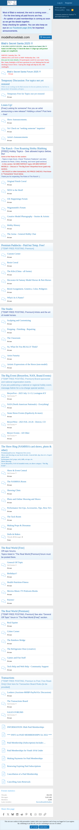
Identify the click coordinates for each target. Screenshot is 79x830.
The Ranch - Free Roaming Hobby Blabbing (24, 148)
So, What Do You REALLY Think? (22, 347)
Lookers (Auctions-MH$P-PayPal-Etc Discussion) (29, 692)
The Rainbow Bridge (16, 640)
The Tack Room (14, 516)
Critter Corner (13, 631)
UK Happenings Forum (17, 199)
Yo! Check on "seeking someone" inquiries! (26, 128)
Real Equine (12, 622)
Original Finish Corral (16, 181)
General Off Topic (15, 562)
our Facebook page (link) (20, 28)
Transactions (7, 677)
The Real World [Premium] (15, 611)
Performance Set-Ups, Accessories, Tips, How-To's (29, 508)
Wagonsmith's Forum (16, 207)
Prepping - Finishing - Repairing (21, 329)
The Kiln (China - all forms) (19, 271)
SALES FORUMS (15, 712)
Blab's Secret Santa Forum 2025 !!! (24, 72)
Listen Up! (6, 105)
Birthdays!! (12, 573)
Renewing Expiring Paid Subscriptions (24, 766)
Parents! (10, 600)
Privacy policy (59, 10)
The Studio (7, 309)
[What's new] (76, 3)
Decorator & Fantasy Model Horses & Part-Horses (29, 280)
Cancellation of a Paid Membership (22, 774)
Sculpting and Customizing (19, 320)
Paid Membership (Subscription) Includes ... (26, 743)
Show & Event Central (17, 470)
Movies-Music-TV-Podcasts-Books (22, 591)
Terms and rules (60, 8)
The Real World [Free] (12, 547)
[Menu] (4, 2)
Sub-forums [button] (11, 396)
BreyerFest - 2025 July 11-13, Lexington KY (26, 393)
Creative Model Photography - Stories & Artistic (28, 216)
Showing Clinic (14, 490)
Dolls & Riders (13, 534)
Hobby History (13, 225)
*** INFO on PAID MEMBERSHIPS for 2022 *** (29, 735)
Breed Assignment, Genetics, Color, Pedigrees (27, 289)
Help (68, 10)
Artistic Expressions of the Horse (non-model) (27, 364)
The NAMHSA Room (16, 481)
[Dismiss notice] (49, 9)
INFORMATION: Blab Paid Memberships (25, 727)
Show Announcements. (17, 119)
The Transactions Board (17, 701)
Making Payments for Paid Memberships (25, 758)
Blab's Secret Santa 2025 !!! (17, 43)
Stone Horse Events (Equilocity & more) (24, 413)
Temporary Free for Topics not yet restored (25, 94)
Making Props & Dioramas (19, 525)
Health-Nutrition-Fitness (17, 582)
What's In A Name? (15, 297)
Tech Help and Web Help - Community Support (27, 666)
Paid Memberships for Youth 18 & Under (25, 750)
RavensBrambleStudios (44, 802)
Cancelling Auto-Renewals (19, 782)
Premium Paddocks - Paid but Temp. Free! (23, 245)
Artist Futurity (13, 355)
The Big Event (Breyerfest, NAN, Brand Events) (26, 375)
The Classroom (13, 338)
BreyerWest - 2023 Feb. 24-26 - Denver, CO (26, 422)
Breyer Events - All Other (18, 433)
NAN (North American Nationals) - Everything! (28, 404)
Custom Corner (13, 254)
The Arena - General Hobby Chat (21, 234)
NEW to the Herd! (15, 190)
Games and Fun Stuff (16, 658)
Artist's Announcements (17, 137)
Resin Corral (12, 262)
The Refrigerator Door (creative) (21, 649)
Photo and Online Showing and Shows (24, 499)
